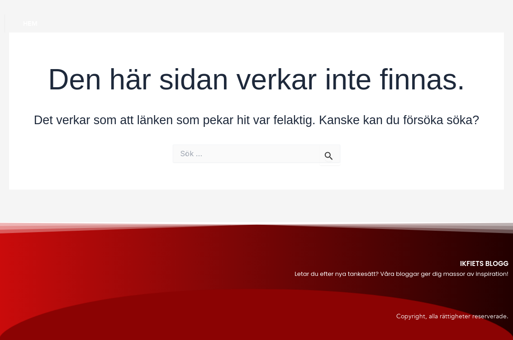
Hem (30, 23)
